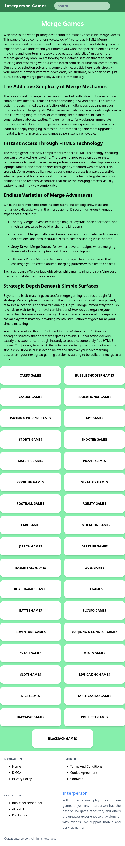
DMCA (16, 772)
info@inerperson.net (27, 803)
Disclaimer (20, 815)
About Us (19, 809)
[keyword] (82, 6)
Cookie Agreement (83, 772)
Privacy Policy (22, 779)
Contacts (76, 779)
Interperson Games (26, 5)
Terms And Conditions (86, 766)
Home (16, 766)
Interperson (75, 793)
